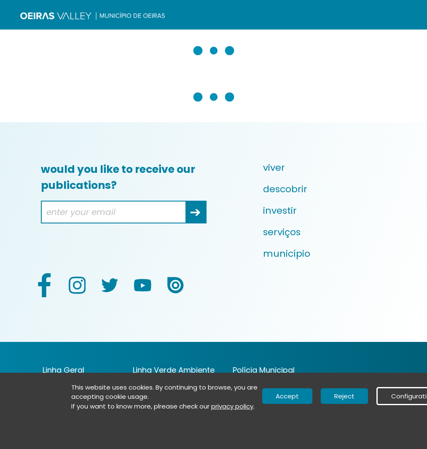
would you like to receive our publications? (118, 177)
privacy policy (232, 406)
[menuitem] (331, 167)
